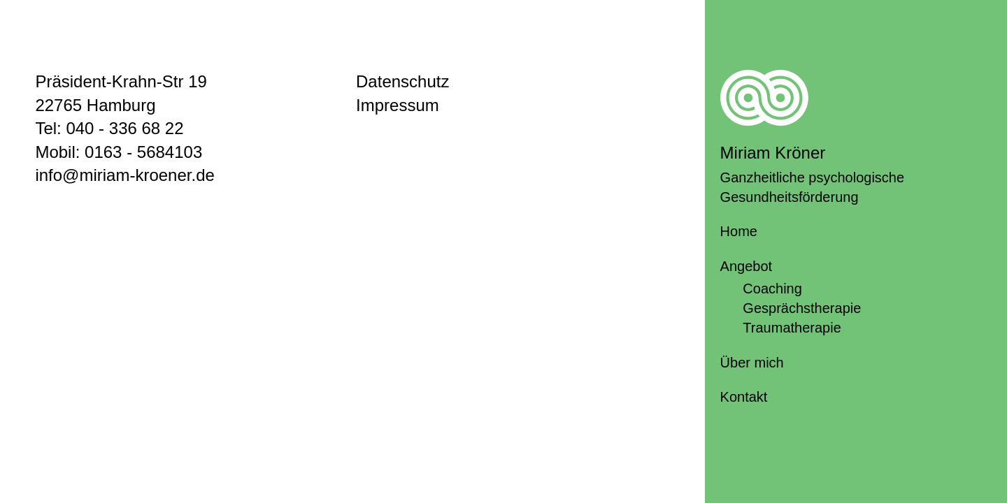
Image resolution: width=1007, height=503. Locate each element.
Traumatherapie (792, 327)
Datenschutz (402, 81)
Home (738, 231)
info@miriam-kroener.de (124, 175)
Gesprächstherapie (802, 308)
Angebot (746, 266)
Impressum (397, 105)
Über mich (752, 362)
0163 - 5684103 (143, 152)
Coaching (772, 288)
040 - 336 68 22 (124, 128)
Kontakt (744, 396)
